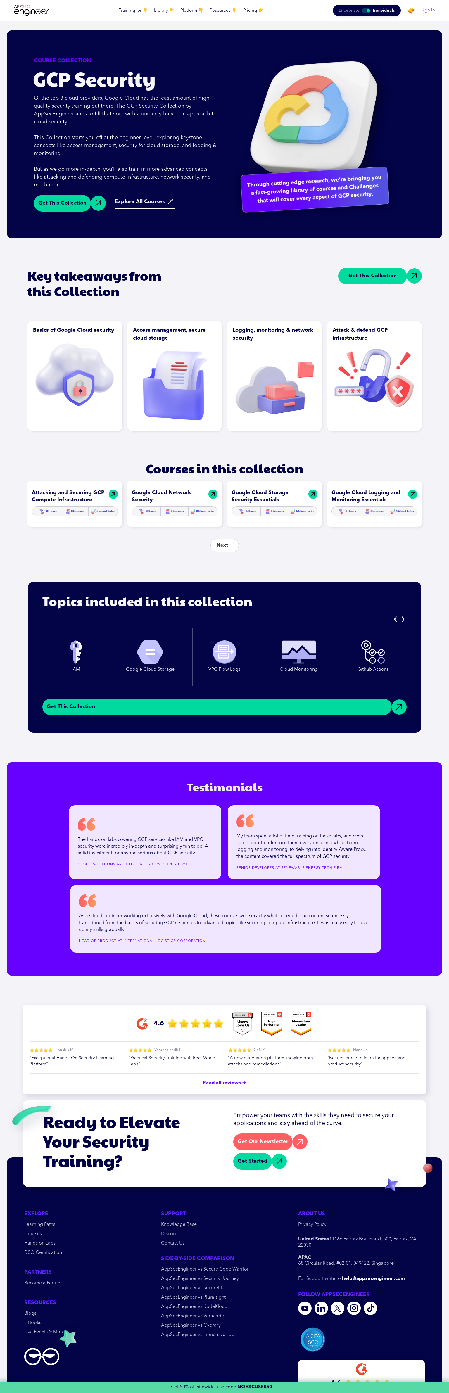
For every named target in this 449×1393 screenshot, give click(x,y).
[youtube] (305, 1308)
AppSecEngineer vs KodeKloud (194, 1306)
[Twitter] (337, 1308)
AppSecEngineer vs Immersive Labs (198, 1334)
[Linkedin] (321, 1308)
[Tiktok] (370, 1308)
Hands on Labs (40, 1243)
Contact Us (172, 1243)
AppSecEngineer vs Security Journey (200, 1278)
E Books (32, 1323)
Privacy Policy (312, 1224)
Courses (33, 1234)
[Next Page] (224, 545)
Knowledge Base (179, 1224)
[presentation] (396, 619)
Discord (169, 1234)
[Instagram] (354, 1308)
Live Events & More (44, 1332)
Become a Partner (43, 1283)
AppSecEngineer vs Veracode (192, 1316)
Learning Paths (39, 1224)
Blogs (30, 1313)
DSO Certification (43, 1252)
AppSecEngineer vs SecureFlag (194, 1288)
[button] (133, 11)
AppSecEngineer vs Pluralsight (193, 1297)
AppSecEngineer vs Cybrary (191, 1325)
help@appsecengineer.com (373, 1278)
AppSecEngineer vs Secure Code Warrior (205, 1269)
